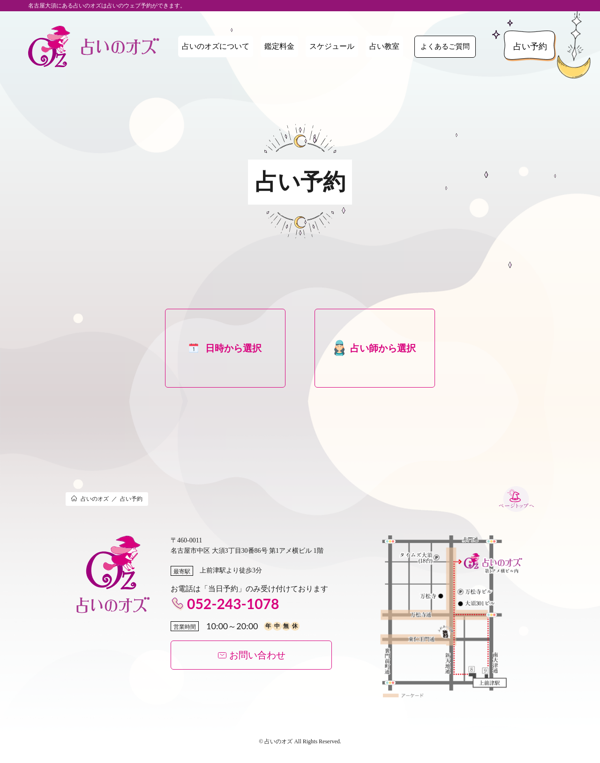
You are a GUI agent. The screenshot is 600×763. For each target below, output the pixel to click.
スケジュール (331, 46)
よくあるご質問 (445, 46)
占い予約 (530, 46)
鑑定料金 (279, 46)
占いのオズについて (215, 46)
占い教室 (384, 46)
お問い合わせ (251, 655)
